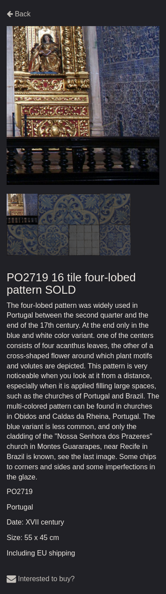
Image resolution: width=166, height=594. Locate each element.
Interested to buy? (41, 579)
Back (19, 14)
